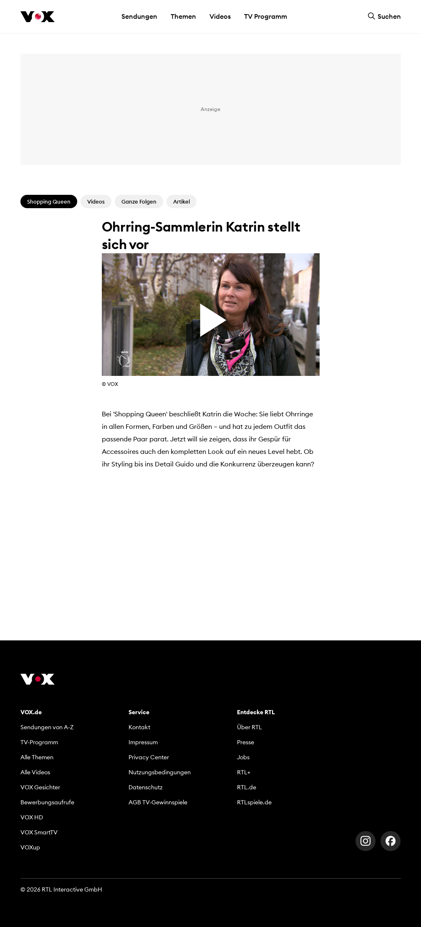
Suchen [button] (384, 16)
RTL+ (243, 772)
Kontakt (139, 727)
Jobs (243, 757)
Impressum (143, 742)
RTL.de (246, 787)
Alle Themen (36, 757)
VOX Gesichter (40, 787)
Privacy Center (149, 757)
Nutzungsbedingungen (160, 772)
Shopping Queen (49, 201)
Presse (245, 742)
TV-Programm (39, 742)
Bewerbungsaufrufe (47, 802)
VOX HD (31, 817)
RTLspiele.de (254, 802)
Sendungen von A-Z (46, 727)
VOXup (30, 847)
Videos (220, 16)
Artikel (181, 201)
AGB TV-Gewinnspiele (158, 802)
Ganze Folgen (138, 201)
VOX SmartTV (39, 832)
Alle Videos (35, 772)
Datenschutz (146, 787)
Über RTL (249, 727)
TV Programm (265, 16)
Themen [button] (183, 16)
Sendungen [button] (139, 16)
